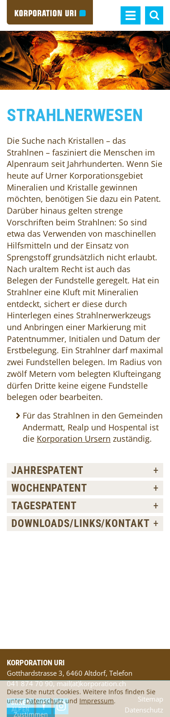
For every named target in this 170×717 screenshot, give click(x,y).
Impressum (96, 705)
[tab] (85, 470)
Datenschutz (44, 705)
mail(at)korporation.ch (91, 683)
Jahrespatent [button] (47, 470)
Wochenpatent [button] (49, 488)
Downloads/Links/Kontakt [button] (80, 523)
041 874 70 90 (30, 683)
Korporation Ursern (74, 438)
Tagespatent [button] (44, 506)
